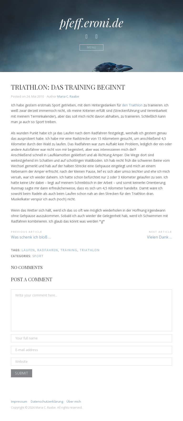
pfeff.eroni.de (91, 22)
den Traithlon (132, 105)
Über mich (73, 401)
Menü (91, 47)
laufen (28, 250)
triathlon (90, 250)
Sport (38, 256)
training (69, 250)
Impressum (19, 401)
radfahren (47, 250)
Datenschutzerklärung (47, 401)
